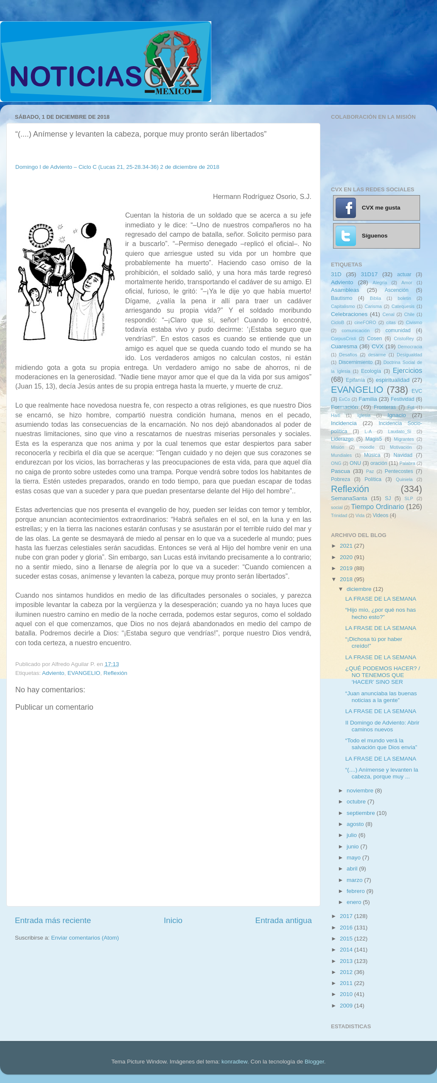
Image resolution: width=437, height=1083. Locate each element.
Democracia (410, 346)
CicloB (337, 322)
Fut (410, 407)
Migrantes (404, 439)
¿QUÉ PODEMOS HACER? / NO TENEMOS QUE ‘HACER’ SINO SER (382, 675)
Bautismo (342, 298)
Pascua (340, 471)
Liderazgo (342, 439)
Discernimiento (356, 362)
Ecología (371, 371)
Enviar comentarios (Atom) (85, 938)
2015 (347, 938)
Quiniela (404, 479)
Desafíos (348, 354)
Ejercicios (407, 370)
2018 (347, 579)
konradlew (234, 1061)
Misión (337, 447)
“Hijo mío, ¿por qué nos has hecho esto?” (380, 613)
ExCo (344, 399)
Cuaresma (344, 346)
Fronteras (385, 407)
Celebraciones (349, 314)
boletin (404, 298)
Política (372, 479)
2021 (347, 546)
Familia (368, 399)
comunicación (356, 330)
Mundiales (341, 455)
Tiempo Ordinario (377, 506)
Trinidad (339, 515)
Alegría (380, 282)
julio (353, 835)
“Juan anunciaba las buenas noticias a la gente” (381, 696)
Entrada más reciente (53, 920)
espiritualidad (393, 380)
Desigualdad (409, 354)
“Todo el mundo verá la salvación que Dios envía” (381, 743)
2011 (347, 983)
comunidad (397, 330)
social (337, 507)
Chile (409, 314)
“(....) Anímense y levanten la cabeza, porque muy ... (381, 773)
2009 (347, 1005)
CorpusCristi (343, 338)
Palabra (407, 463)
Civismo (414, 322)
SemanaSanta (349, 498)
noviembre (361, 790)
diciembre (360, 589)
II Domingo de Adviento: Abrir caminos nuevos (382, 726)
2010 (347, 994)
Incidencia (344, 423)
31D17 (369, 274)
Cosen (374, 338)
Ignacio (396, 415)
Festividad (402, 399)
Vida (360, 515)
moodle (366, 447)
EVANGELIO (83, 673)
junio (353, 846)
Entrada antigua (283, 920)
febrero (357, 891)
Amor (406, 282)
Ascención (397, 290)
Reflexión (115, 673)
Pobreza (340, 479)
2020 (347, 557)
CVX (378, 346)
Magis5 (373, 439)
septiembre (362, 813)
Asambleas (345, 290)
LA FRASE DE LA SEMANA (380, 599)
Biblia (375, 298)
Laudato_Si (400, 431)
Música (372, 455)
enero (355, 902)
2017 (347, 916)
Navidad (402, 455)
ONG (336, 463)
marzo (355, 880)
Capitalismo (343, 306)
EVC (417, 391)
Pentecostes (399, 471)
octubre (357, 801)
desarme (377, 354)
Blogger (314, 1061)
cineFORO (365, 322)
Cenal (388, 314)
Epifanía (355, 380)
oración (378, 463)
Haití (335, 415)
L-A (368, 431)
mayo (354, 857)
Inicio (173, 920)
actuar (404, 274)
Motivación (401, 447)
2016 (347, 927)
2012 (347, 972)
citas (390, 322)
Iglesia (363, 415)
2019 (347, 568)
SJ (388, 498)
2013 (347, 961)
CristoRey (404, 338)
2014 (347, 949)
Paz (370, 471)
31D (336, 274)
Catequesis (403, 306)
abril (353, 868)
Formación (344, 407)
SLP (408, 498)
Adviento (53, 673)
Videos (380, 515)
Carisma (373, 306)
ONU (355, 463)
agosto (356, 824)
